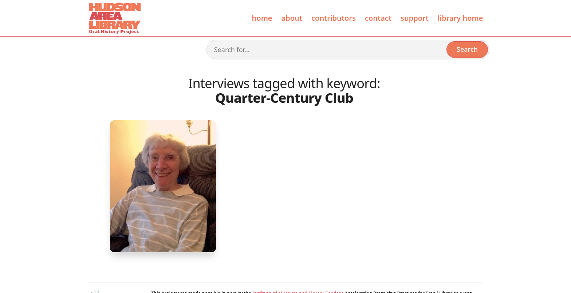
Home (262, 18)
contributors (333, 18)
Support (415, 18)
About (291, 18)
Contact (378, 18)
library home (460, 18)
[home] (114, 18)
